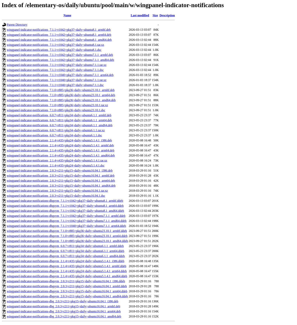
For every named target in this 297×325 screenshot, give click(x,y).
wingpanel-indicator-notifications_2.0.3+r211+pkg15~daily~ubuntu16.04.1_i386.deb (60, 170)
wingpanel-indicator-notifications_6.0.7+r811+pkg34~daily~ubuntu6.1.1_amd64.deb (59, 125)
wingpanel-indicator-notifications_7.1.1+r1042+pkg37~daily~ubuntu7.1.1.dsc (55, 70)
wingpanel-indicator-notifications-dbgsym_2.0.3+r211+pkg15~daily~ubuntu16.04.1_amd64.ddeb (67, 296)
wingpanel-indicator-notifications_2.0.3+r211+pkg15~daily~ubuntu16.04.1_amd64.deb (61, 185)
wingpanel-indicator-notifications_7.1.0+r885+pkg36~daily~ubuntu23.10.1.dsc (56, 110)
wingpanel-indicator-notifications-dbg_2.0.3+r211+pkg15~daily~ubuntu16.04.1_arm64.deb (64, 311)
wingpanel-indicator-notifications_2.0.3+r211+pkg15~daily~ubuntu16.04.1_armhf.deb (60, 175)
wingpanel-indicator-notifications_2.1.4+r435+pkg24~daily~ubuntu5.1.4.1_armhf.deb (60, 145)
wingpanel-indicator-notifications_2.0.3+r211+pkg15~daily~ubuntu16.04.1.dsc (56, 195)
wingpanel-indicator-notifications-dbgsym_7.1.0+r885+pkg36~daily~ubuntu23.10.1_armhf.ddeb (67, 231)
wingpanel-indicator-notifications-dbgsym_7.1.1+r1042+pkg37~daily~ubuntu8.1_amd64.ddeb (65, 210)
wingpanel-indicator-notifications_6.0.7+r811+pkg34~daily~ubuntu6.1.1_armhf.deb (59, 115)
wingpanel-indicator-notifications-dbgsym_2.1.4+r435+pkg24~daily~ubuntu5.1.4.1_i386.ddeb (65, 261)
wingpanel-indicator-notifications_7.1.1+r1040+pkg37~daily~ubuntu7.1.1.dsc (55, 85)
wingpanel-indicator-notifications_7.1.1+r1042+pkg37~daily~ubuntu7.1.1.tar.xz (56, 65)
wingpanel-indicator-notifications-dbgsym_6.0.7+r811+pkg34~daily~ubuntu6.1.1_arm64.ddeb (65, 251)
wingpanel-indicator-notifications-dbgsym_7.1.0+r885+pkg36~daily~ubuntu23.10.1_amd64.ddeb (67, 241)
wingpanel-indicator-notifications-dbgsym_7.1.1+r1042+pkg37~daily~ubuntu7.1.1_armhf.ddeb (66, 215)
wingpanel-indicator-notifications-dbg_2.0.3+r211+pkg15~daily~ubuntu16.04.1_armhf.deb (63, 306)
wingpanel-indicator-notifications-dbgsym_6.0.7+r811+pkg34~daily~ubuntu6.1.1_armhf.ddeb (65, 246)
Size (155, 15)
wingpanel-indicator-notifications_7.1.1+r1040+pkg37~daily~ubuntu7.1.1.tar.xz (56, 80)
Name (67, 15)
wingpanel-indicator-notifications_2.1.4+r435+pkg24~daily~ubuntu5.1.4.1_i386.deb (59, 140)
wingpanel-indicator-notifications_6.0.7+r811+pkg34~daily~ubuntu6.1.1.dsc (54, 135)
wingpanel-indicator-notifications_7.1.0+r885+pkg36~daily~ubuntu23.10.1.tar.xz (57, 105)
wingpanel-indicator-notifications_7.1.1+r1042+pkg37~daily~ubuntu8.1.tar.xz (55, 44)
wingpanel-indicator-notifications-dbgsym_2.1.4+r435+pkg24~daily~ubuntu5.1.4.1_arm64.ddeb (67, 271)
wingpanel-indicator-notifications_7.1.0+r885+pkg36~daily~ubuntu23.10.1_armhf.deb (60, 90)
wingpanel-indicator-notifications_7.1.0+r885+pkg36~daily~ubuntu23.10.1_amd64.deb (61, 100)
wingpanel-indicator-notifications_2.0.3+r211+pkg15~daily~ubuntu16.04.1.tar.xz (57, 190)
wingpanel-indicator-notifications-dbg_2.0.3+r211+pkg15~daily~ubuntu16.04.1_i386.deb (62, 301)
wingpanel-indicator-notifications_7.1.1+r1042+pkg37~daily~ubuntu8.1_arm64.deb (59, 34)
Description (167, 15)
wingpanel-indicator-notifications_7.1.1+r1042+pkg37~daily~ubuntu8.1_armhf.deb (59, 29)
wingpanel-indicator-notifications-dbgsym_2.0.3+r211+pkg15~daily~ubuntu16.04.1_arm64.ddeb (67, 291)
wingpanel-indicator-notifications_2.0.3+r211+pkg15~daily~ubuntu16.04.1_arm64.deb (61, 180)
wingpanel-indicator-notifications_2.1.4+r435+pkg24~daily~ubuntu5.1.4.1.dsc (55, 165)
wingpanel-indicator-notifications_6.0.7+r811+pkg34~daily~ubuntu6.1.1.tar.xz (56, 130)
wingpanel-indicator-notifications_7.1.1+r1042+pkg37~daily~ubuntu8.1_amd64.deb (59, 39)
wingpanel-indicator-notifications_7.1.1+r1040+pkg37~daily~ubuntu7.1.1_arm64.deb (60, 75)
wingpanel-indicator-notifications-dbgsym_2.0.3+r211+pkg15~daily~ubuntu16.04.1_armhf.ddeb (67, 286)
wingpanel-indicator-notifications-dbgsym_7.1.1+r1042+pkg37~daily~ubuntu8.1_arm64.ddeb (65, 205)
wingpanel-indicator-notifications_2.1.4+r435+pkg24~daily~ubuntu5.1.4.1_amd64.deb (61, 155)
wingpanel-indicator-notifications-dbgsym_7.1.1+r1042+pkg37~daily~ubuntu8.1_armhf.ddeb (65, 200)
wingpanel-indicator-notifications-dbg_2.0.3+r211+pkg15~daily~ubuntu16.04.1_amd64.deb (64, 316)
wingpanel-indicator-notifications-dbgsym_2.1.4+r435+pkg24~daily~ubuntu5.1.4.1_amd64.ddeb (67, 276)
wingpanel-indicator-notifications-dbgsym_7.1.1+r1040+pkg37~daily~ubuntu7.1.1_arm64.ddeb (66, 226)
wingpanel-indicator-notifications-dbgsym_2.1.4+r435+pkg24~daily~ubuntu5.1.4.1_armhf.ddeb (66, 266)
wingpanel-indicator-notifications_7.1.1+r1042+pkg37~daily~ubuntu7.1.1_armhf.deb (60, 54)
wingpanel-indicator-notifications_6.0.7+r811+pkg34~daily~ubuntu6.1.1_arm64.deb (59, 120)
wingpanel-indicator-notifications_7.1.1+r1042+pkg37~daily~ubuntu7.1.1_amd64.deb (60, 60)
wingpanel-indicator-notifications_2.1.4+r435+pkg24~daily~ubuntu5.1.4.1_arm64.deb (60, 150)
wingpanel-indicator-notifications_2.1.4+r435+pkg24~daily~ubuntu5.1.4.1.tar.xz (57, 160)
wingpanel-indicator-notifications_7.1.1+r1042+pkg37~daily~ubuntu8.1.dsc (54, 49)
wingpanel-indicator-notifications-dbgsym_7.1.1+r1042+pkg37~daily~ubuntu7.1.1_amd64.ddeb (67, 220)
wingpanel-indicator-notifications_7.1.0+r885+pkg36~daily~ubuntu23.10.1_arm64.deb (61, 95)
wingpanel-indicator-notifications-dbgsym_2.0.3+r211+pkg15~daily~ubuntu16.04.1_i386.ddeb (66, 281)
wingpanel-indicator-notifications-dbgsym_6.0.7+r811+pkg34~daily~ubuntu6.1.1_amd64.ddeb (66, 256)
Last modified (140, 15)
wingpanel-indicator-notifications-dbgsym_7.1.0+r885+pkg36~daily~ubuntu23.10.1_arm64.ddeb (67, 236)
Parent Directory (17, 24)
